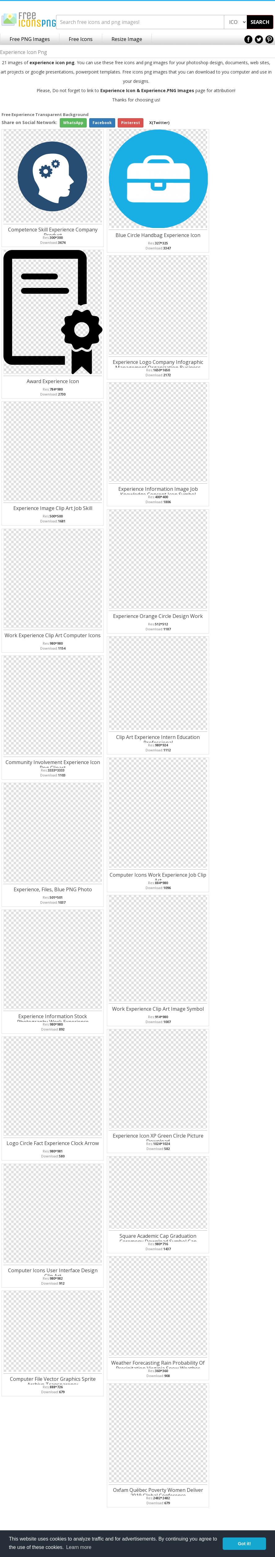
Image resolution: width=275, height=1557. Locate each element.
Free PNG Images (30, 39)
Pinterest (130, 122)
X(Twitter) (159, 122)
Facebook (102, 122)
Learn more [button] (78, 1547)
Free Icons (81, 39)
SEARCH (260, 22)
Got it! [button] (244, 1543)
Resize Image (126, 39)
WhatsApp (73, 122)
